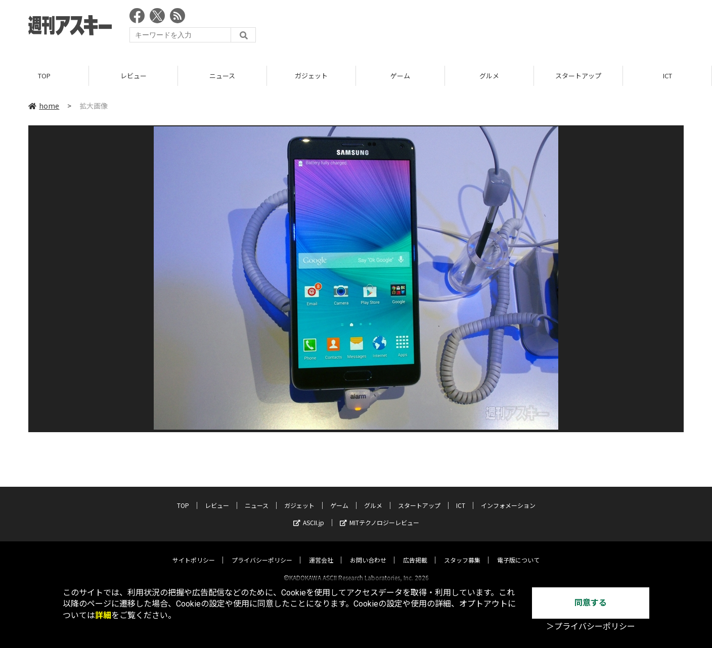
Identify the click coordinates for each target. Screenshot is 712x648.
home (43, 106)
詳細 (103, 615)
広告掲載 (415, 550)
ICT (667, 75)
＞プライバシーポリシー (590, 626)
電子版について (518, 550)
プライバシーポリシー (262, 550)
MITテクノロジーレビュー (379, 513)
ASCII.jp (308, 513)
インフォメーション (508, 496)
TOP (44, 75)
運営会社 (321, 550)
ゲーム (400, 75)
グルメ (489, 75)
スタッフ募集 (462, 550)
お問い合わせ (368, 550)
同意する (590, 603)
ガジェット (311, 75)
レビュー (133, 75)
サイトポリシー (193, 550)
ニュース (222, 75)
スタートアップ (578, 75)
